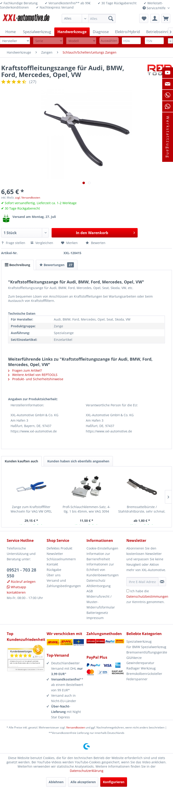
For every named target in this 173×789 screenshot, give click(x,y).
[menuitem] (89, 18)
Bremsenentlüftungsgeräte (146, 652)
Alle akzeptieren (83, 782)
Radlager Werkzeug (141, 668)
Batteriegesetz (97, 612)
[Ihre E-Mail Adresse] (142, 581)
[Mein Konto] (154, 18)
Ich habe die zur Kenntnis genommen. (147, 596)
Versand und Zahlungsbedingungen (64, 583)
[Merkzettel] (143, 18)
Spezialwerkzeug (139, 641)
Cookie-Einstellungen (102, 548)
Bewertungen (56, 264)
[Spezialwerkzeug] (37, 31)
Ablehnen (56, 782)
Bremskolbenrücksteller (144, 673)
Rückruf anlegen (21, 581)
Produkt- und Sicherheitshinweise (35, 379)
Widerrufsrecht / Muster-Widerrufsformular (100, 601)
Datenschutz (95, 580)
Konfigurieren (113, 782)
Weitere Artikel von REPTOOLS (32, 375)
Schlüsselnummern (61, 559)
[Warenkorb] (165, 18)
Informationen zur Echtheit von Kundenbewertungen (102, 569)
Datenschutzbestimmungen (147, 596)
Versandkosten (75, 727)
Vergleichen (42, 243)
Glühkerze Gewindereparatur (140, 660)
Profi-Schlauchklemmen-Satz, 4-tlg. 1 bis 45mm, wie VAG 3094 (86, 509)
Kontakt (52, 564)
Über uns (54, 575)
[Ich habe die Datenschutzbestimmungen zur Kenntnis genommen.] (127, 590)
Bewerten (95, 243)
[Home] (10, 31)
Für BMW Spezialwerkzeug (146, 647)
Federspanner (137, 679)
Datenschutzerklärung (86, 771)
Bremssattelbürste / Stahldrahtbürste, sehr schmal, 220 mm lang (141, 509)
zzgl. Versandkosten (27, 197)
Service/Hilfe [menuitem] (154, 8)
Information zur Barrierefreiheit (98, 556)
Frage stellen (13, 243)
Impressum (95, 618)
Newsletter (55, 554)
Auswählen (109, 40)
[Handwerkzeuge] (72, 31)
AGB (89, 591)
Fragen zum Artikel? (25, 370)
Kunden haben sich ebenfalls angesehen (78, 461)
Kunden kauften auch (21, 461)
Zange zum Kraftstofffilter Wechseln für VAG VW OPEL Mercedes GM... (31, 509)
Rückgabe (54, 569)
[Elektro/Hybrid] (127, 31)
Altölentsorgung (98, 586)
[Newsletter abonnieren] (162, 581)
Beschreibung (17, 265)
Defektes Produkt (59, 548)
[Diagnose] (101, 31)
